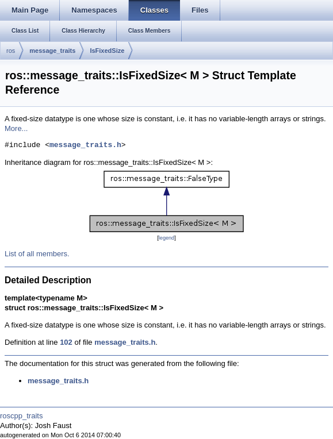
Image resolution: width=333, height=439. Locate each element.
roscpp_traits (21, 415)
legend (166, 238)
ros (10, 50)
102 (66, 342)
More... (16, 128)
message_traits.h (85, 145)
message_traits (52, 50)
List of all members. (37, 253)
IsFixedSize (107, 50)
